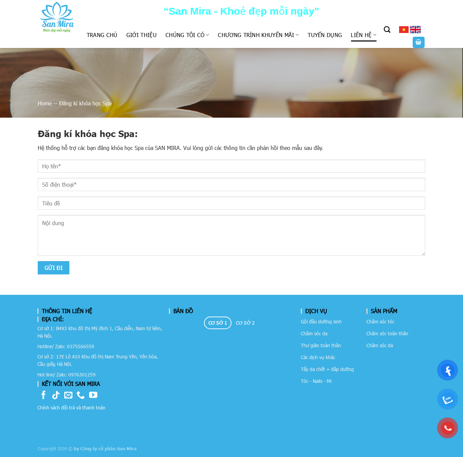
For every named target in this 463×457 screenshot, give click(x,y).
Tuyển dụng (325, 34)
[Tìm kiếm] (387, 29)
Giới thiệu (141, 34)
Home (45, 103)
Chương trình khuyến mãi (258, 34)
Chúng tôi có (187, 34)
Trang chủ (102, 34)
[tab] (217, 323)
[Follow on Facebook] (43, 395)
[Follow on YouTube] (93, 395)
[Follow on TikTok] (56, 395)
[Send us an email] (68, 395)
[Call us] (80, 395)
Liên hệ (363, 34)
